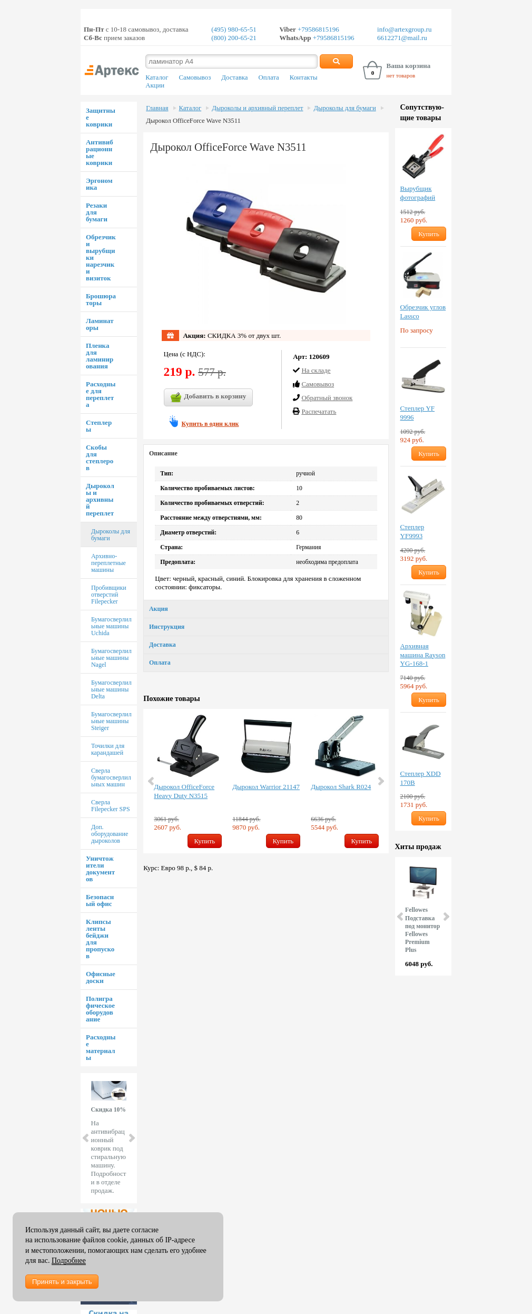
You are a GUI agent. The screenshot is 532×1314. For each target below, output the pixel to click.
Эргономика (99, 184)
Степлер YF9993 (412, 531)
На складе (315, 370)
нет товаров (400, 75)
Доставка (234, 77)
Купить (204, 841)
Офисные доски (100, 977)
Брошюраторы (101, 299)
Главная (157, 108)
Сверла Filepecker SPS (110, 806)
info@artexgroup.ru (404, 29)
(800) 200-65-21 (234, 38)
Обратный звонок (326, 398)
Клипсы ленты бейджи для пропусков (100, 939)
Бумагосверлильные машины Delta (111, 689)
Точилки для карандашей (107, 749)
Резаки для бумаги (96, 212)
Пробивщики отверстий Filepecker (108, 594)
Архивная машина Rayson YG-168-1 (423, 655)
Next (131, 1138)
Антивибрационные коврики (99, 152)
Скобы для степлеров (99, 457)
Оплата (269, 77)
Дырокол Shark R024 (341, 787)
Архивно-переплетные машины (108, 562)
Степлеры (99, 425)
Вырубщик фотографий (418, 192)
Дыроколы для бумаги (110, 535)
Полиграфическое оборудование (100, 1009)
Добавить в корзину (209, 397)
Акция (158, 608)
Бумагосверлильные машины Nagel (111, 657)
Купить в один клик (210, 423)
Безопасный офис (100, 900)
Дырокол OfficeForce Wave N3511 (193, 120)
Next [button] (380, 781)
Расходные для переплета (100, 394)
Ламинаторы (100, 324)
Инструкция (166, 626)
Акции (154, 85)
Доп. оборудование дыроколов (109, 833)
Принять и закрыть (62, 1282)
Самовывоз (195, 77)
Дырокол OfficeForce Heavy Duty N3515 (184, 791)
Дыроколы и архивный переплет (100, 499)
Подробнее (69, 1260)
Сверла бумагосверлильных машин (111, 777)
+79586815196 (317, 29)
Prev (86, 1138)
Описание (163, 453)
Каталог (156, 77)
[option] (188, 781)
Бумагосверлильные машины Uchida (111, 626)
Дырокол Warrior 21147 (266, 787)
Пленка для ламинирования (99, 356)
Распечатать (318, 411)
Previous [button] (151, 781)
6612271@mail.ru (402, 38)
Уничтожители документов (100, 868)
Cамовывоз (317, 384)
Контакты (304, 77)
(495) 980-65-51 (234, 29)
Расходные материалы (100, 1047)
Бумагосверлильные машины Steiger (111, 721)
